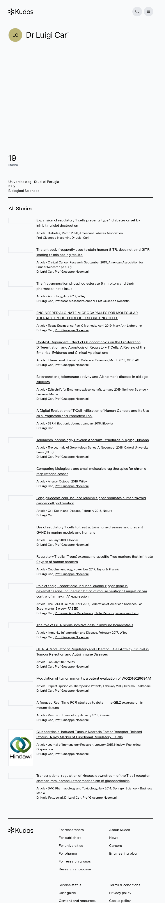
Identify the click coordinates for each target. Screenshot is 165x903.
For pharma (68, 853)
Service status (70, 885)
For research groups (75, 861)
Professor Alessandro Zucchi (75, 301)
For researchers (71, 830)
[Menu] (148, 11)
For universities (71, 845)
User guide (67, 893)
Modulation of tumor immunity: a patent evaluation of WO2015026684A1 (94, 678)
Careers (115, 845)
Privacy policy (120, 893)
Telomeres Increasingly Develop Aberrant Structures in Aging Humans (92, 440)
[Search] (137, 11)
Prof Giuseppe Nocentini (53, 237)
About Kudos (119, 830)
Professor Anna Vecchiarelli (74, 613)
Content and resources (77, 901)
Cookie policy (119, 901)
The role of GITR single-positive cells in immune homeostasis (84, 625)
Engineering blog (123, 853)
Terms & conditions (124, 885)
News (113, 838)
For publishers (70, 838)
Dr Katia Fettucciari (49, 797)
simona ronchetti (126, 613)
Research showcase (75, 869)
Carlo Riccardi (104, 613)
